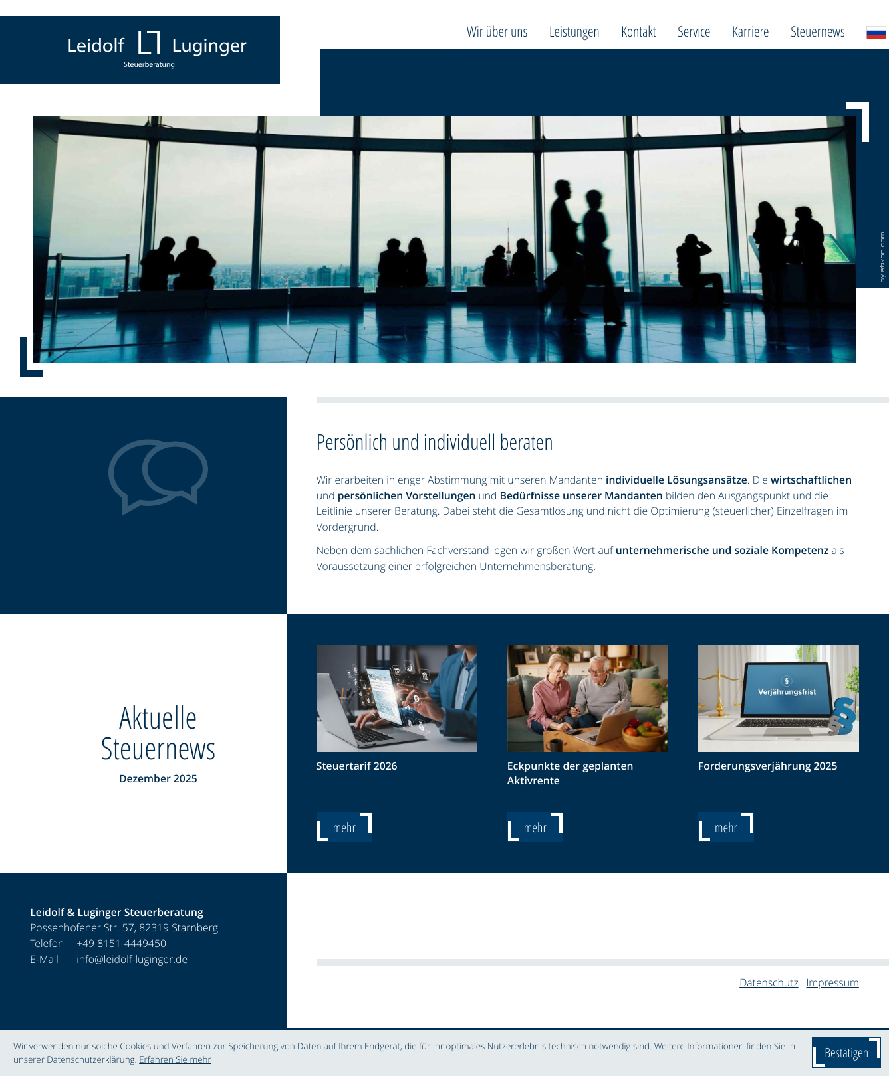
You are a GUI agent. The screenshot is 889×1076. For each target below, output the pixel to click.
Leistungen (574, 31)
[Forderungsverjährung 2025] (726, 827)
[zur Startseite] (157, 50)
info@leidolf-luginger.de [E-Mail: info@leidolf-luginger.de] (132, 959)
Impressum (832, 983)
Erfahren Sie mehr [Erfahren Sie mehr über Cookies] (175, 1059)
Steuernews (818, 31)
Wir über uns (497, 31)
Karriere (750, 31)
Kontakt (638, 31)
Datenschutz (768, 983)
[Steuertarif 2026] (344, 827)
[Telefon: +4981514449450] (121, 944)
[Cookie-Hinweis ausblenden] (846, 1052)
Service (694, 31)
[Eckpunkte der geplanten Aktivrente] (535, 827)
